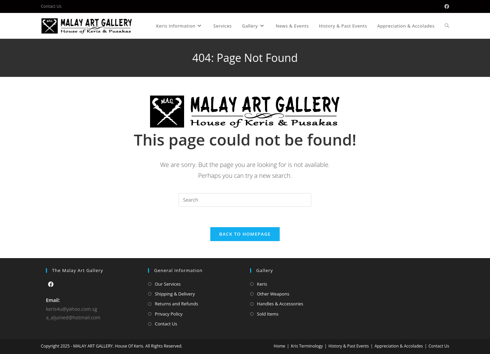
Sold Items (267, 314)
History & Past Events (348, 346)
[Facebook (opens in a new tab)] (445, 6)
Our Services (168, 284)
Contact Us (51, 6)
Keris (262, 284)
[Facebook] (50, 284)
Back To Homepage (245, 234)
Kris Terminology (307, 346)
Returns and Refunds (176, 304)
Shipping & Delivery (175, 294)
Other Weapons (273, 294)
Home (279, 346)
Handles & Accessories (280, 304)
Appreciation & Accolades (399, 346)
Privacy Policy (168, 314)
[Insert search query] (245, 200)
